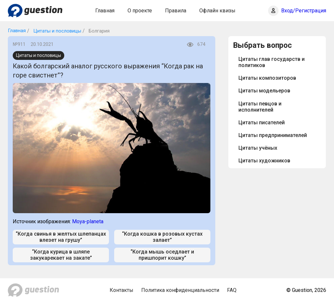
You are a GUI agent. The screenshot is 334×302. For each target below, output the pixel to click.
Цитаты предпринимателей (272, 135)
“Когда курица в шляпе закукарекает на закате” (61, 255)
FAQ (231, 290)
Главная (104, 10)
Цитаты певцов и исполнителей (259, 107)
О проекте (140, 10)
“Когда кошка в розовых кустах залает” (162, 237)
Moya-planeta (87, 221)
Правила (175, 10)
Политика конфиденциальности (180, 290)
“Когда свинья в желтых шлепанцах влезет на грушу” (61, 237)
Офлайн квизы (217, 10)
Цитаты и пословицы (56, 31)
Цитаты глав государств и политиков (271, 62)
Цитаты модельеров (264, 91)
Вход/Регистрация (303, 10)
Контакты (121, 290)
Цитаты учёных (257, 148)
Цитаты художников (264, 161)
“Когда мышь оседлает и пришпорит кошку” (162, 255)
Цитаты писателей (261, 122)
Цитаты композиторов (267, 78)
